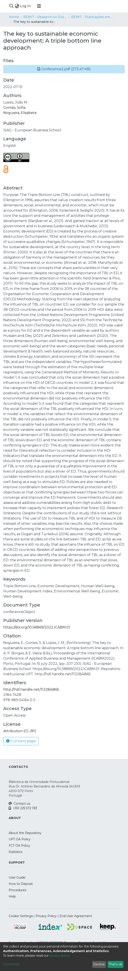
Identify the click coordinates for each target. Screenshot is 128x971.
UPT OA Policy (20, 839)
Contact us (19, 804)
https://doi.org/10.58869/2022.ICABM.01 (36, 627)
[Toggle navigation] (39, 6)
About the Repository (25, 833)
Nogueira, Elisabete (20, 113)
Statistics (15, 852)
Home (14, 17)
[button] (64, 69)
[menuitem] (17, 6)
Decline (99, 964)
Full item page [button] (21, 741)
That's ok (115, 964)
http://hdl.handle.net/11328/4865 (31, 689)
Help (12, 896)
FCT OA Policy (19, 845)
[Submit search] (11, 6)
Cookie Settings (21, 916)
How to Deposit (21, 884)
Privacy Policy (46, 916)
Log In (25, 6)
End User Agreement (75, 916)
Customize (11, 964)
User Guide (17, 877)
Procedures (17, 890)
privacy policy (59, 956)
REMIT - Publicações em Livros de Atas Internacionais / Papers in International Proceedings (93, 17)
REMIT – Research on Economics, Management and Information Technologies (45, 17)
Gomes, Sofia (14, 107)
